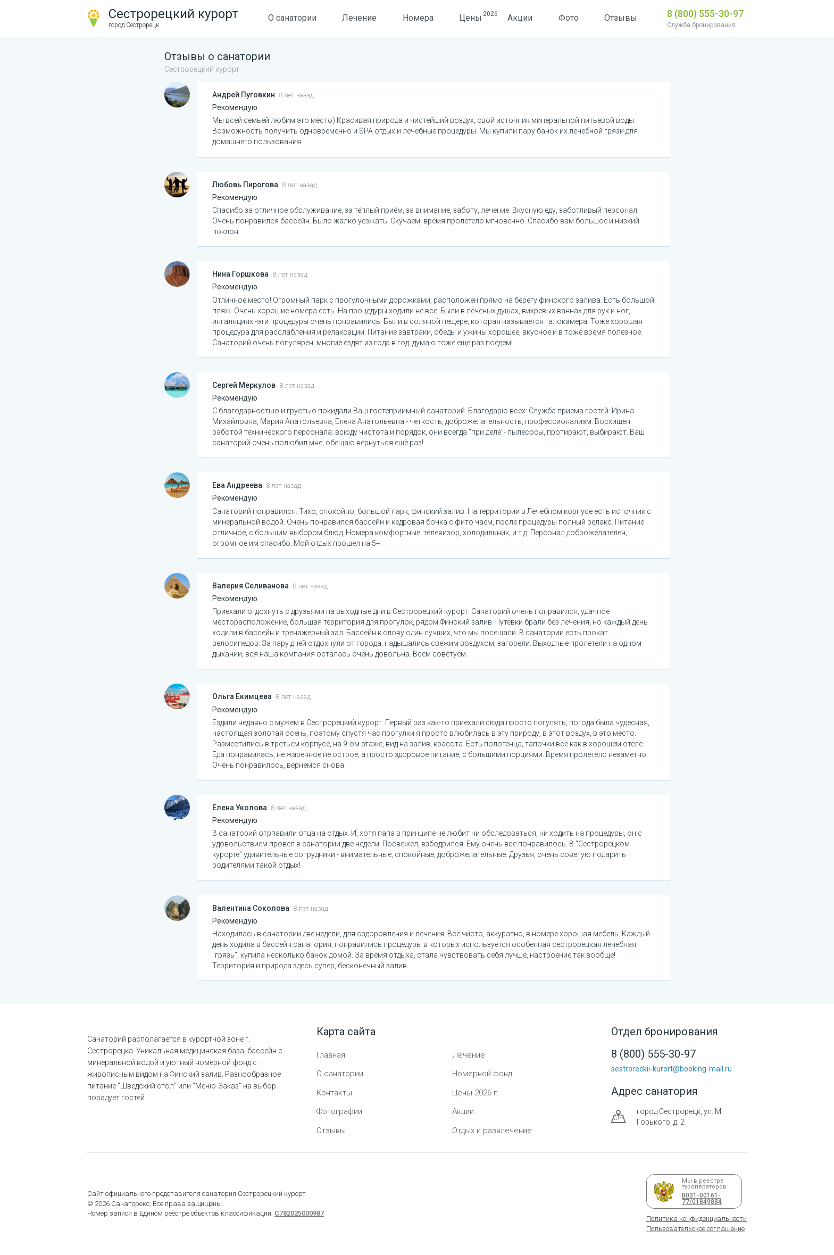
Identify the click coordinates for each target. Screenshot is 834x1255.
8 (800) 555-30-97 (705, 13)
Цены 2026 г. (475, 1093)
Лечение (359, 18)
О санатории (292, 18)
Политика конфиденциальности (696, 1219)
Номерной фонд (482, 1073)
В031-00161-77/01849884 (700, 1198)
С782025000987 (299, 1213)
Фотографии (339, 1111)
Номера (418, 18)
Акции (519, 18)
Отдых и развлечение (492, 1130)
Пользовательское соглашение (695, 1229)
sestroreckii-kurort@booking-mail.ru (671, 1069)
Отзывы (620, 18)
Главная (330, 1055)
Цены (470, 16)
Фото (568, 18)
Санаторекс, (130, 1204)
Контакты (334, 1093)
